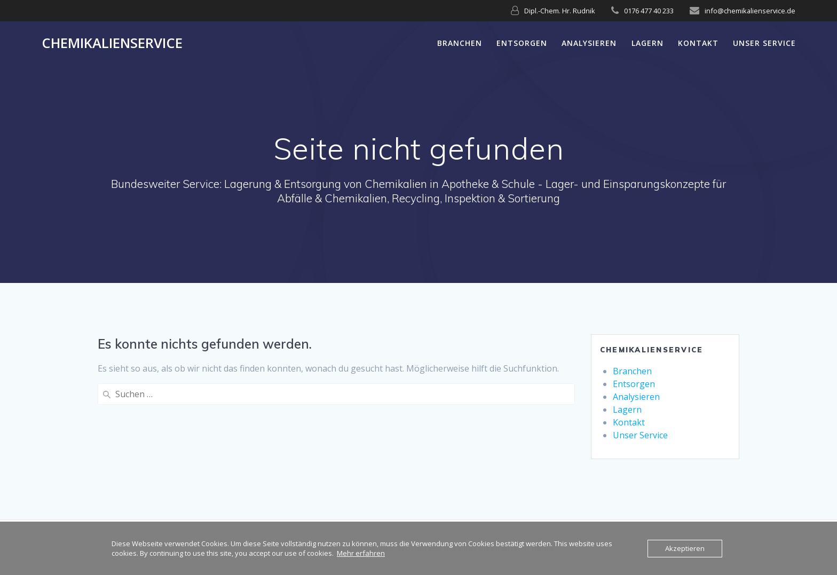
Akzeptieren (685, 548)
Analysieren (589, 43)
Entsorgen (521, 43)
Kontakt (698, 43)
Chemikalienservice (112, 43)
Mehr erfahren (361, 553)
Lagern (647, 43)
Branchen (459, 43)
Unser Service (764, 43)
